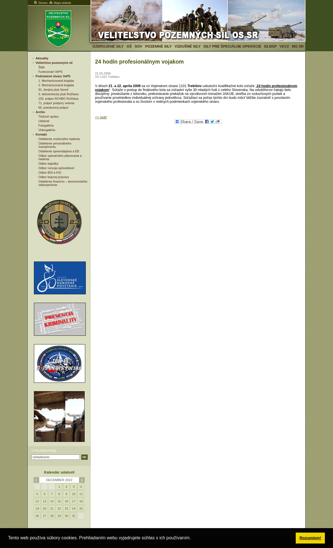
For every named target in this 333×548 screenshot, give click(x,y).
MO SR (298, 46)
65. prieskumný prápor (53, 107)
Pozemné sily (158, 46)
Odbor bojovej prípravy (53, 177)
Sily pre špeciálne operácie (232, 46)
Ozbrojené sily (108, 46)
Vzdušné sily (188, 46)
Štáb (41, 67)
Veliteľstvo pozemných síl (54, 62)
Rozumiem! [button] (310, 538)
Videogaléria (46, 130)
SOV (138, 46)
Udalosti (43, 121)
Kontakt (41, 134)
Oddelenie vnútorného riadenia (59, 139)
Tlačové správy (48, 116)
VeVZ (284, 46)
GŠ (129, 46)
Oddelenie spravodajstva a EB (58, 151)
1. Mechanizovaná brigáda (56, 80)
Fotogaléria (46, 125)
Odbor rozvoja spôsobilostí (56, 168)
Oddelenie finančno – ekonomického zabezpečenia (62, 183)
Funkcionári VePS (50, 71)
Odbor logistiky (48, 163)
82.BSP (270, 46)
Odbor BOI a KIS (49, 172)
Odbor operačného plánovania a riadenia (60, 157)
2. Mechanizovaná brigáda (56, 85)
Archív (40, 112)
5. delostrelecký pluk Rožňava (58, 94)
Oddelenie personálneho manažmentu (54, 145)
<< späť (101, 117)
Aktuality (42, 58)
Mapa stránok (59, 2)
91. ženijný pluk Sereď (53, 89)
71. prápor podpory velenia (56, 103)
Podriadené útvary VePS (53, 76)
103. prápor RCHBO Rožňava (58, 98)
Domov (40, 2)
